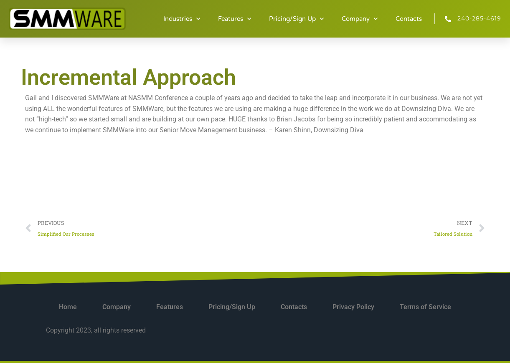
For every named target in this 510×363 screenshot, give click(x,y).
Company (360, 19)
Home (68, 307)
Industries (181, 19)
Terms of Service (425, 307)
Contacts (409, 19)
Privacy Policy (353, 307)
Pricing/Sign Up (296, 19)
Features (234, 19)
